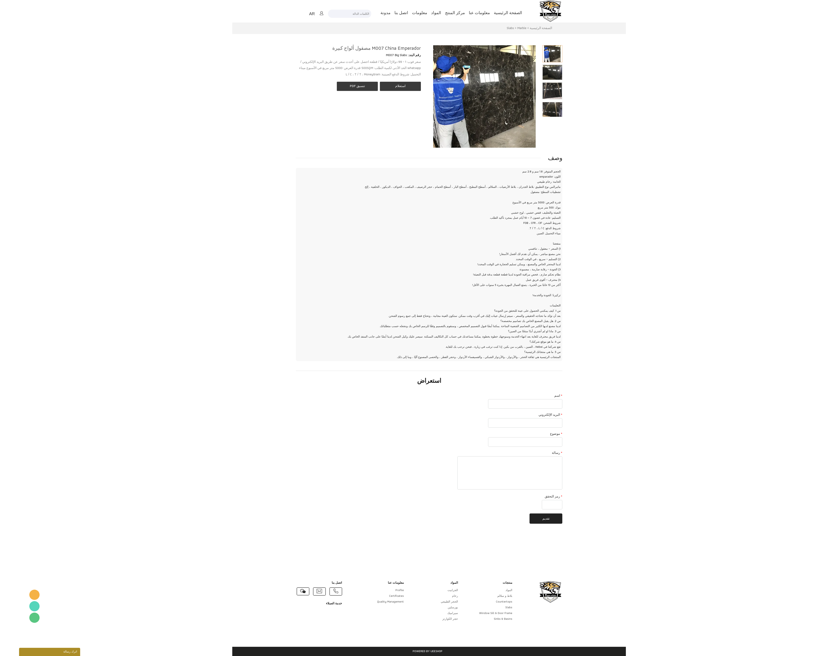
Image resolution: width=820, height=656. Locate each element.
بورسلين (434, 607)
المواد (417, 13)
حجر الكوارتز (431, 619)
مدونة (366, 13)
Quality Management (371, 601)
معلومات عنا (460, 13)
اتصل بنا (382, 13)
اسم (539, 396)
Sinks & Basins (484, 619)
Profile (380, 590)
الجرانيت (433, 590)
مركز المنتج (436, 13)
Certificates (377, 596)
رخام (436, 596)
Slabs (491, 28)
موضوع (537, 434)
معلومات (400, 13)
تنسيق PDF (338, 86)
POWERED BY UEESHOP (408, 651)
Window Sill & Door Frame (476, 613)
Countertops (485, 601)
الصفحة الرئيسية (489, 13)
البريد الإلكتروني (531, 415)
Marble (502, 28)
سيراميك (433, 613)
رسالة (538, 453)
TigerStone (15, 595)
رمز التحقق (534, 496)
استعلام (381, 86)
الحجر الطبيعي (430, 601)
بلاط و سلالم (485, 596)
